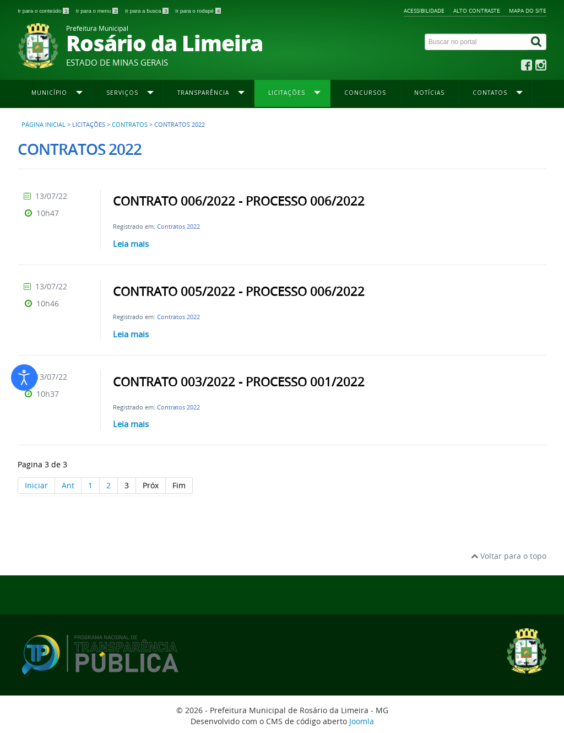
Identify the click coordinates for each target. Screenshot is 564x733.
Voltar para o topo (508, 556)
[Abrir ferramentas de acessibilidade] (24, 377)
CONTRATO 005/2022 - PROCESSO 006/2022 (239, 291)
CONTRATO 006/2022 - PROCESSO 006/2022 (239, 201)
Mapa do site (527, 10)
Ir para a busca (147, 11)
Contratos (130, 124)
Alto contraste (476, 10)
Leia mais (131, 243)
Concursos (365, 92)
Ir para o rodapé (198, 11)
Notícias (429, 92)
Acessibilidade (424, 10)
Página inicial (43, 124)
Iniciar (36, 485)
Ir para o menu (97, 11)
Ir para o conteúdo (44, 11)
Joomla (361, 721)
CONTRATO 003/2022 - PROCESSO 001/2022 (239, 382)
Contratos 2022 (178, 226)
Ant (68, 485)
